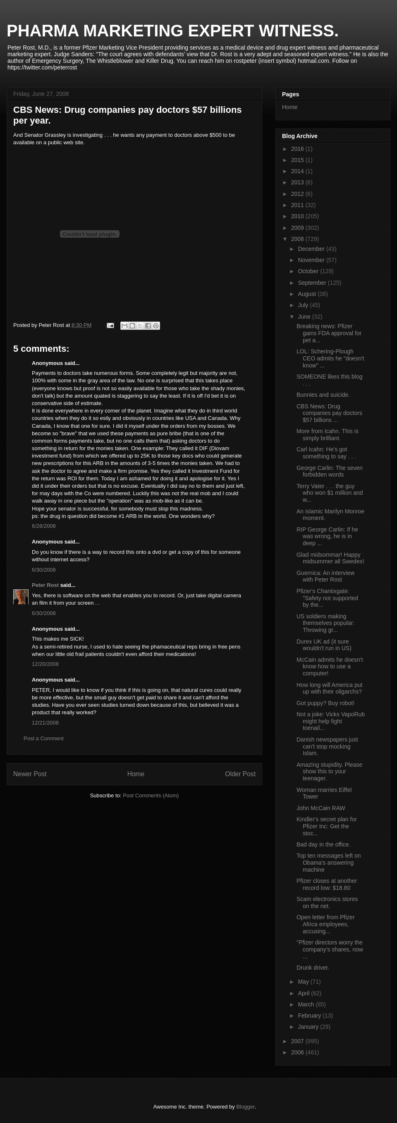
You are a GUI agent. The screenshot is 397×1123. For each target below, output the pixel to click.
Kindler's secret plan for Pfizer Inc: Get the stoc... (327, 826)
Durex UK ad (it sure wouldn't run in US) (324, 645)
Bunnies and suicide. (323, 394)
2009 (298, 227)
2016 (298, 148)
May (304, 981)
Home (136, 773)
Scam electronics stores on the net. (327, 902)
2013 (298, 182)
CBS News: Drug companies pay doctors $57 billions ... (329, 413)
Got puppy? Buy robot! (325, 703)
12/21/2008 (45, 723)
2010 (298, 216)
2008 (298, 239)
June (305, 316)
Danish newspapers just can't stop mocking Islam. (327, 746)
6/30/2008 (44, 570)
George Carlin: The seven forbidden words (330, 471)
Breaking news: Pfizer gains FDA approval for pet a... (329, 333)
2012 (298, 194)
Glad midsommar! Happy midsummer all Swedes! (330, 558)
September (313, 282)
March (307, 1004)
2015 (298, 160)
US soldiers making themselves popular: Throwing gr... (325, 623)
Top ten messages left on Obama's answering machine (329, 862)
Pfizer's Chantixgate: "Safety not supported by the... (327, 598)
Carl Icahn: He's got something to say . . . (326, 453)
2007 (298, 1041)
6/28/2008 (44, 526)
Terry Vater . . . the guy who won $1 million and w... (330, 493)
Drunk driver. (313, 967)
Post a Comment (44, 738)
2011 (298, 205)
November (312, 260)
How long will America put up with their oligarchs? (330, 688)
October (309, 271)
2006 (298, 1052)
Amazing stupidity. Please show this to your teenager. (329, 771)
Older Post (240, 773)
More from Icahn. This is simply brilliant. (328, 434)
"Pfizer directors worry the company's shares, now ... (330, 949)
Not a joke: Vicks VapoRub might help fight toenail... (331, 721)
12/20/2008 (45, 664)
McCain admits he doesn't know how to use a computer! (330, 666)
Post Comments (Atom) (151, 795)
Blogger (245, 1107)
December (312, 249)
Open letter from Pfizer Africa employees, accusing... (326, 924)
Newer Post (30, 773)
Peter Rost (45, 585)
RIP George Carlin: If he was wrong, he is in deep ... (327, 536)
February (310, 1015)
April (304, 993)
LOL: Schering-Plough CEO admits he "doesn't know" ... (330, 358)
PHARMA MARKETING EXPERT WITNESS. (173, 30)
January (309, 1026)
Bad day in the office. (324, 844)
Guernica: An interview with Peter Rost (325, 576)
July (304, 305)
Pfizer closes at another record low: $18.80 (327, 884)
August (307, 294)
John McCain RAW (321, 808)
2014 (298, 171)
